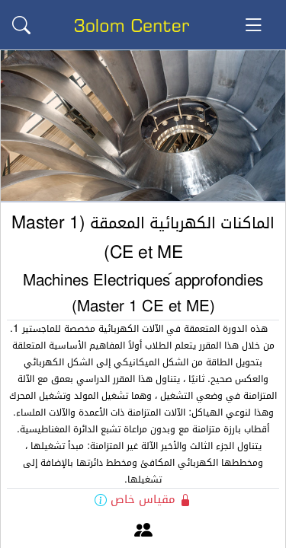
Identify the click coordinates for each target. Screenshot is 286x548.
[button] (21, 25)
